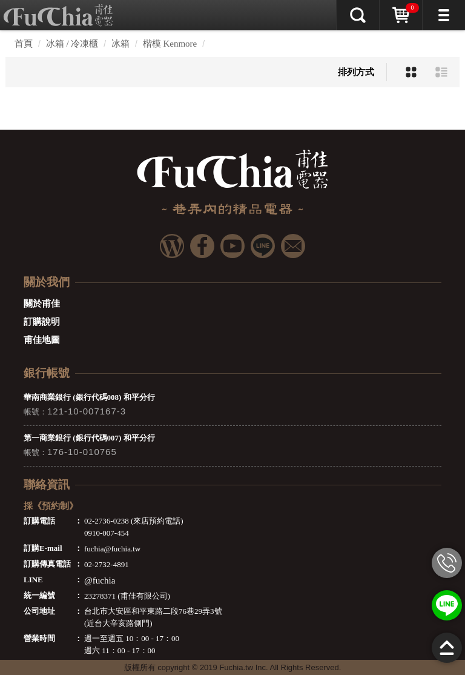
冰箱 (120, 43)
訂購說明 (42, 322)
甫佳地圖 (42, 340)
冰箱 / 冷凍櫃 (72, 43)
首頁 (24, 43)
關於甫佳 (42, 303)
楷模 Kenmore (170, 43)
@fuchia (99, 580)
